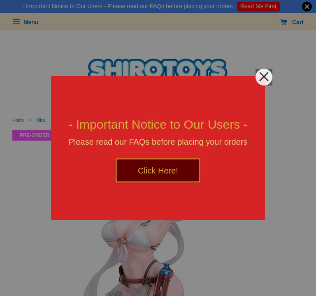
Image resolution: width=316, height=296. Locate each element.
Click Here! (158, 170)
